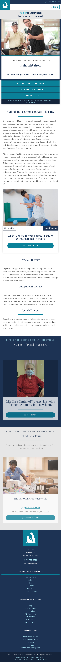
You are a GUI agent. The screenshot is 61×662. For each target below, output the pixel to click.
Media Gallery (30, 608)
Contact (30, 588)
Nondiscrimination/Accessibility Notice (31, 659)
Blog (30, 583)
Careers (31, 586)
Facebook (30, 614)
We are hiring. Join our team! (30, 14)
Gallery (30, 580)
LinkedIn (30, 619)
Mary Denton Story (30, 639)
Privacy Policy (22, 657)
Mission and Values (30, 637)
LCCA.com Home (52, 2)
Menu (55, 7)
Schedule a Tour (30, 89)
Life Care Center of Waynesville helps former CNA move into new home (30, 407)
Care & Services (30, 577)
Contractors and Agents (30, 648)
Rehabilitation (30, 102)
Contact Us (30, 95)
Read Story (30, 419)
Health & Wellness (50, 228)
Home (10, 100)
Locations (18, 100)
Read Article (30, 245)
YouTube (30, 622)
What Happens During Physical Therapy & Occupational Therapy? (30, 237)
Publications (30, 611)
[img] (17, 83)
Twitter (30, 617)
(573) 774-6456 (32, 512)
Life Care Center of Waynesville (41, 100)
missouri (26, 100)
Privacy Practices (38, 657)
